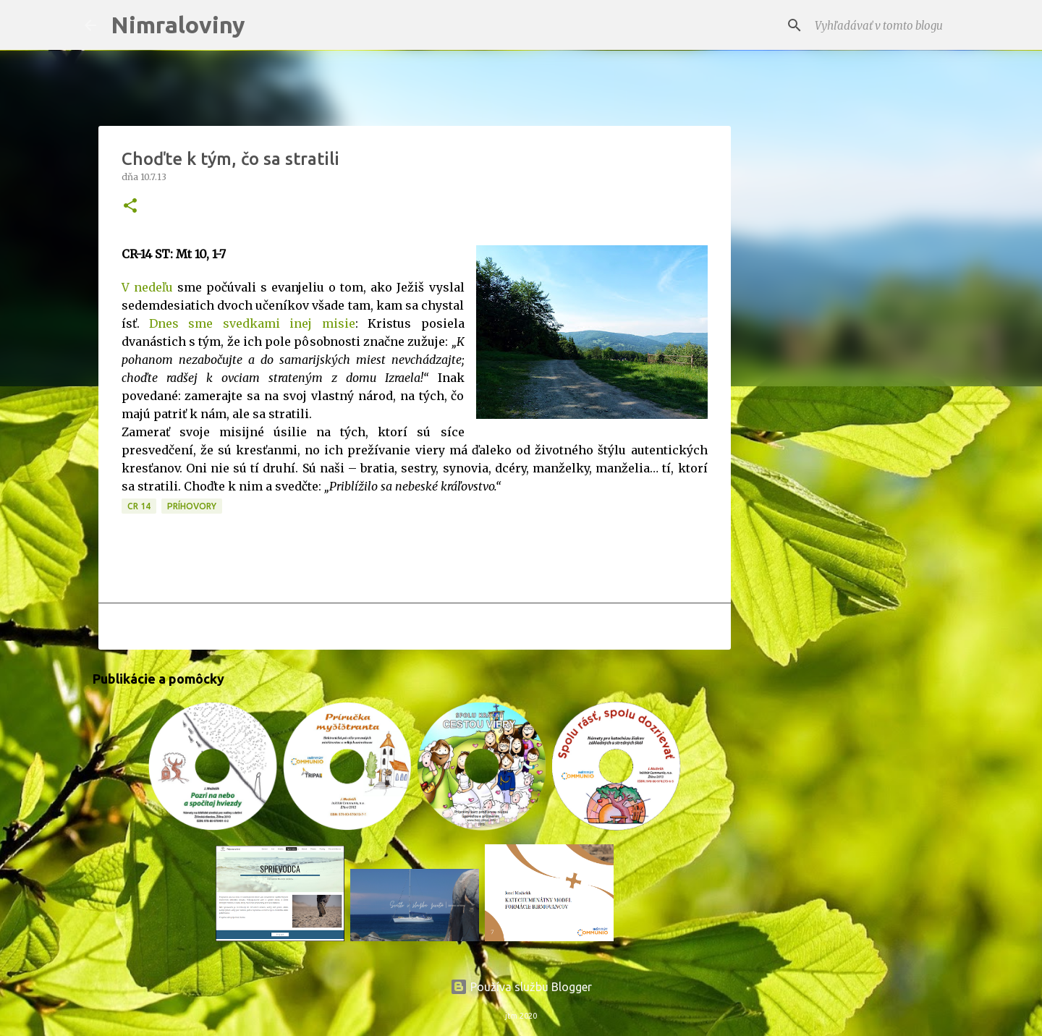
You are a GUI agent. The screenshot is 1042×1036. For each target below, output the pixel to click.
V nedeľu (147, 287)
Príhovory (191, 506)
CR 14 (139, 506)
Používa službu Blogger (521, 986)
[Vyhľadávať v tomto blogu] (885, 25)
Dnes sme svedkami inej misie (252, 323)
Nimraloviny (178, 25)
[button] (130, 206)
